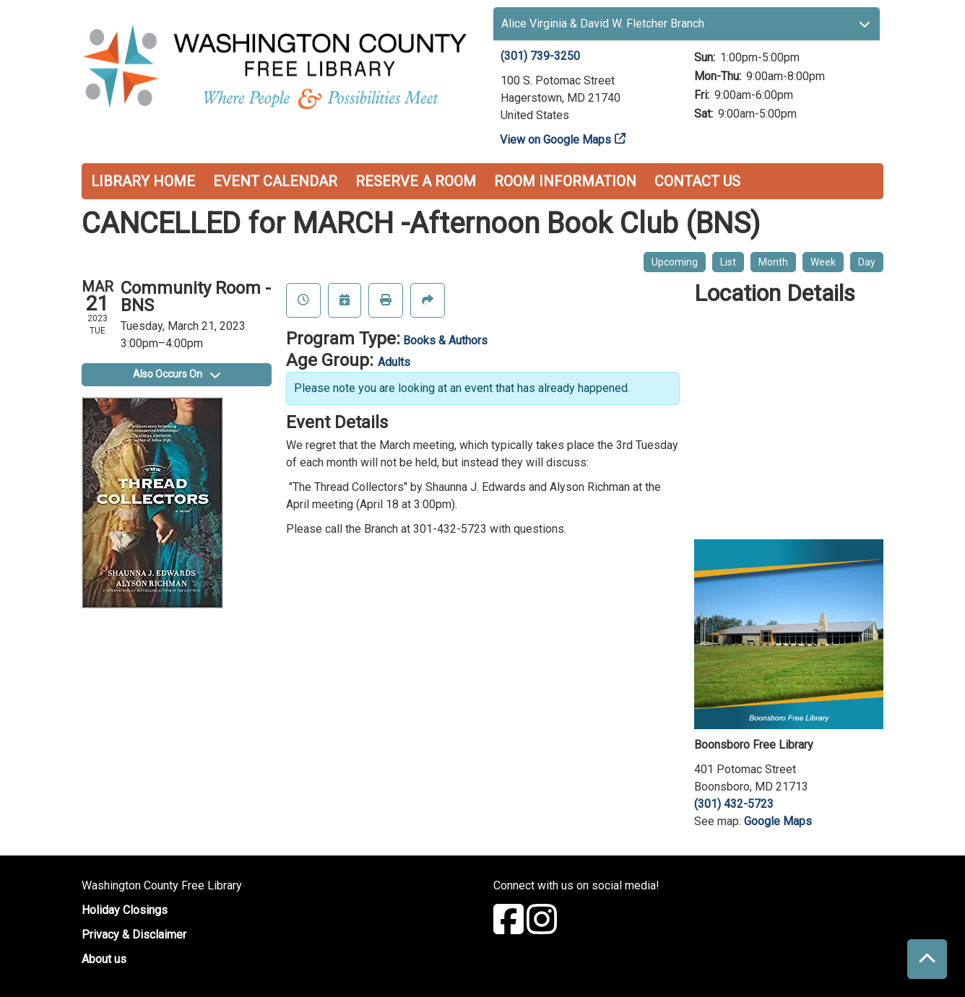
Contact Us (697, 181)
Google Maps (778, 821)
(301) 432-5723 (734, 804)
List (728, 262)
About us (104, 959)
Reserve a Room (415, 181)
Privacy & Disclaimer (134, 934)
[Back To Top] (927, 959)
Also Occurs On (176, 374)
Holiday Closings (125, 910)
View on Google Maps (556, 140)
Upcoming (675, 262)
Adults (394, 362)
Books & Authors (445, 340)
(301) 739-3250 (540, 56)
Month (773, 262)
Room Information (565, 181)
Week (823, 262)
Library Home (143, 181)
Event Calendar (275, 181)
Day (866, 262)
